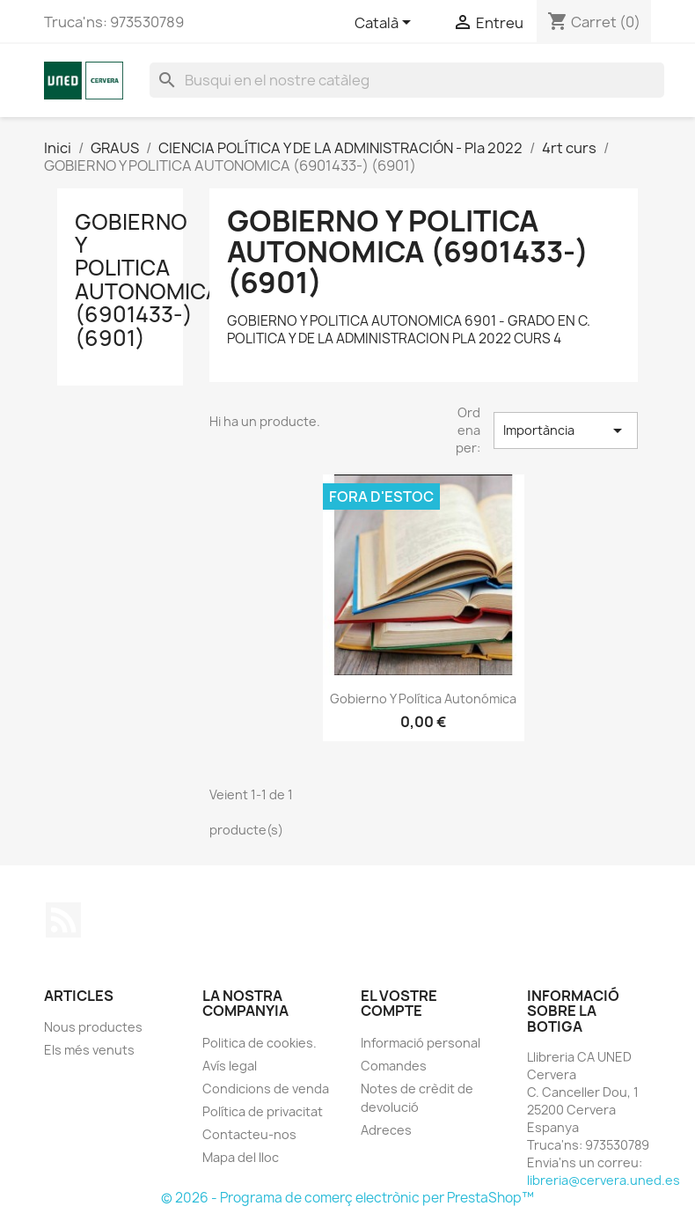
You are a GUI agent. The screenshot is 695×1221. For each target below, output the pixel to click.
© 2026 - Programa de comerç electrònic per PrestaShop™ (347, 1197)
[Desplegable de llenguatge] (386, 23)
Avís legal (229, 1065)
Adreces (386, 1130)
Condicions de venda (265, 1088)
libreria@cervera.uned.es (603, 1180)
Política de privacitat (262, 1111)
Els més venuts (89, 1049)
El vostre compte (399, 1003)
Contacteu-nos (249, 1134)
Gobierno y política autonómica (423, 698)
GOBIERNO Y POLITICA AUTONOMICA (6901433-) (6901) (147, 280)
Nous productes (93, 1027)
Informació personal (420, 1042)
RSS (63, 920)
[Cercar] (407, 80)
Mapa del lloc (240, 1157)
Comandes (394, 1065)
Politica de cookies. (259, 1042)
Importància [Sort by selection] (565, 430)
